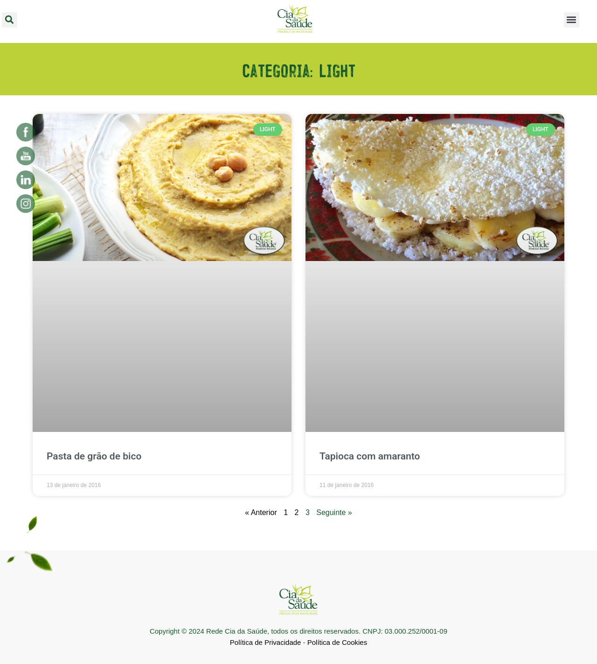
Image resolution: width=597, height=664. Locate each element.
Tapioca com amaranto (369, 456)
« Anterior (261, 512)
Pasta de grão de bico (94, 456)
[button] (9, 20)
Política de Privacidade (265, 642)
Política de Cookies (337, 642)
